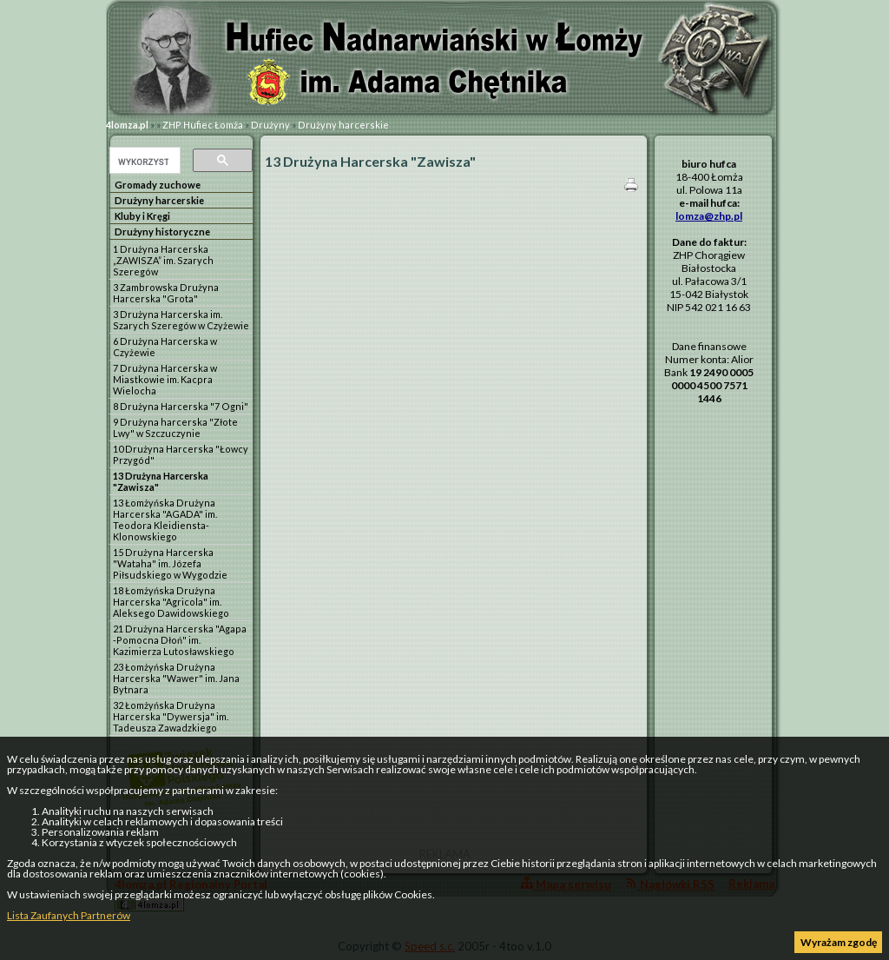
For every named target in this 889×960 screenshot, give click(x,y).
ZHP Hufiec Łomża (202, 124)
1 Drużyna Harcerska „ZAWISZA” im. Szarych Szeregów (163, 260)
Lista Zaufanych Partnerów (68, 915)
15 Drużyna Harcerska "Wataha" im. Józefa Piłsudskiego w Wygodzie (170, 563)
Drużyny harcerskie (343, 124)
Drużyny (270, 124)
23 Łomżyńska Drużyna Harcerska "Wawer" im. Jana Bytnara (176, 678)
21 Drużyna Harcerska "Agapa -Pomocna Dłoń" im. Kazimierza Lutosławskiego (180, 640)
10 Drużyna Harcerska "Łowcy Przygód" (180, 454)
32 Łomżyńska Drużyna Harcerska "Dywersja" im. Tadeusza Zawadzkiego (170, 716)
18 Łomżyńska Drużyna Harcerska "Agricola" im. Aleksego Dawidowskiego (171, 602)
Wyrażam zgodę (838, 942)
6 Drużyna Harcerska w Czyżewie (165, 346)
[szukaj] (143, 161)
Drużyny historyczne (162, 231)
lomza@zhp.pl (708, 215)
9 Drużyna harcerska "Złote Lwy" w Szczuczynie (175, 427)
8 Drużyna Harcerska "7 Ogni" (180, 406)
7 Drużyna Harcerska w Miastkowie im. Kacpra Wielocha (165, 379)
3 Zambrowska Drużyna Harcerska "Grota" (166, 292)
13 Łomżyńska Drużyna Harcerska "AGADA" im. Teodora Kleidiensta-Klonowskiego (165, 519)
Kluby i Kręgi (142, 216)
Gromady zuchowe (158, 184)
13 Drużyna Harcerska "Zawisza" (160, 481)
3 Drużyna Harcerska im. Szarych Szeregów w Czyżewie (181, 319)
